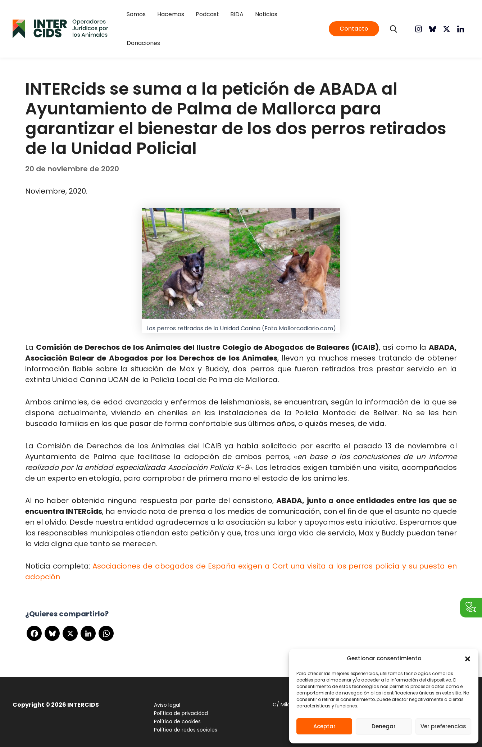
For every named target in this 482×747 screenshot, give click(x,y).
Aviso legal (165, 697)
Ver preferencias (443, 726)
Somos (144, 25)
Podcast (207, 25)
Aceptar (324, 726)
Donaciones (292, 25)
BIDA (232, 25)
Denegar (384, 726)
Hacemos (174, 25)
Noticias (257, 25)
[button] (467, 658)
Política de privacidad (179, 705)
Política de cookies (175, 713)
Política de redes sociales (183, 721)
